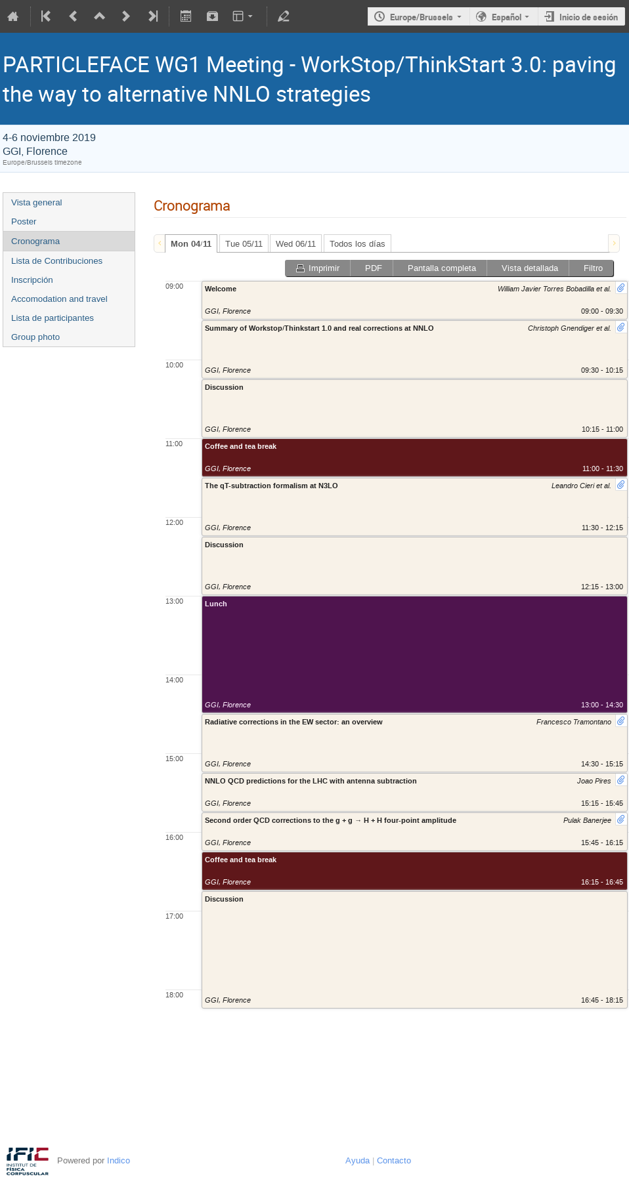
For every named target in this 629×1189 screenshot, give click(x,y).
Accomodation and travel (59, 299)
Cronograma (35, 241)
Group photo (35, 337)
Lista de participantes (52, 318)
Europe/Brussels (421, 17)
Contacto (394, 1160)
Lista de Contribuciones (56, 261)
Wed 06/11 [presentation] (296, 243)
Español (506, 17)
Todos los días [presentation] (357, 243)
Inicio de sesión (588, 17)
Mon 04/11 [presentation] (191, 244)
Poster (24, 221)
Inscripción (32, 280)
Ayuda (357, 1160)
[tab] (191, 243)
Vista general (36, 202)
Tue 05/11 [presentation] (244, 243)
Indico (118, 1160)
